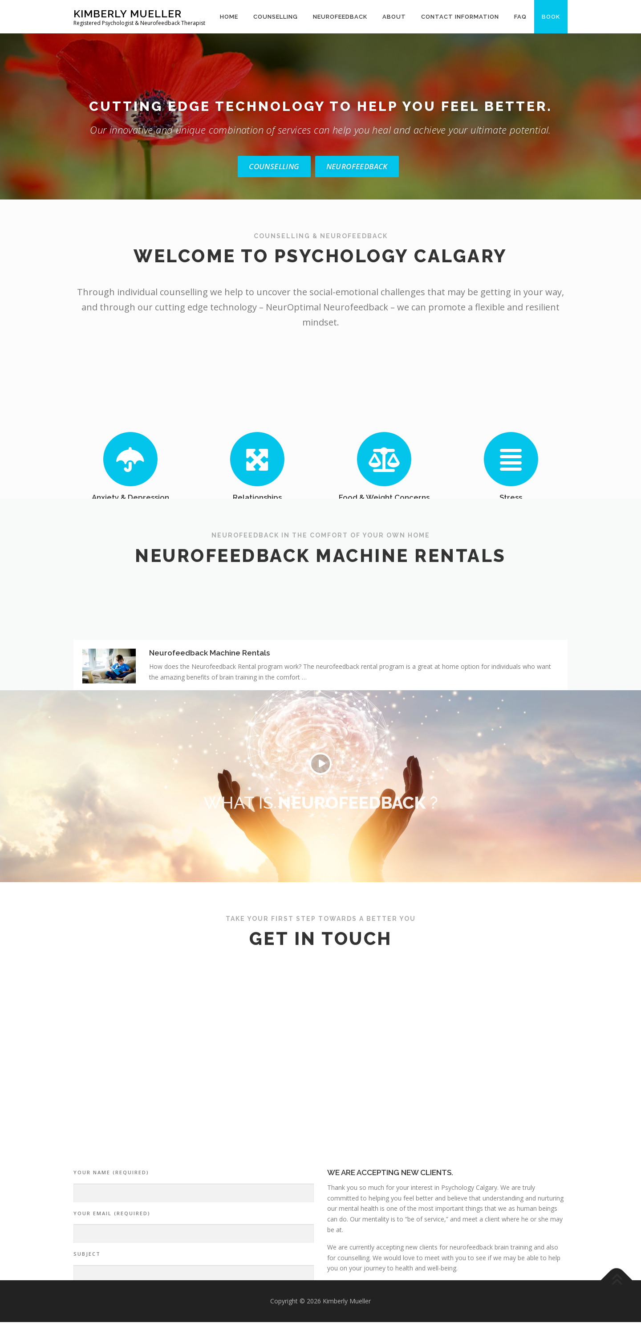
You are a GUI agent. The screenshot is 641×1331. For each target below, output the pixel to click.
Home (229, 16)
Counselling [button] (274, 166)
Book (551, 16)
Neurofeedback (340, 16)
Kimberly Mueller (127, 14)
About (394, 16)
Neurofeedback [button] (357, 166)
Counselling (275, 16)
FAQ (520, 16)
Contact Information (460, 16)
